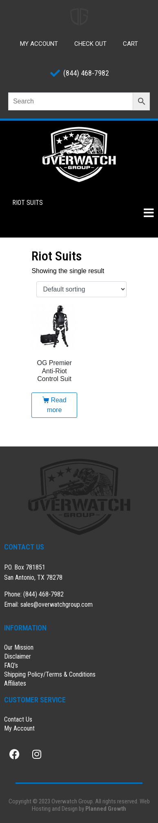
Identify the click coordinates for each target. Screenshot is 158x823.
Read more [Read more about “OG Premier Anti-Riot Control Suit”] (57, 405)
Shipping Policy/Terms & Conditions (50, 674)
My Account (39, 43)
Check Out (90, 43)
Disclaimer (17, 656)
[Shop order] (81, 289)
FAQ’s (11, 665)
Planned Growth (105, 808)
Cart (130, 43)
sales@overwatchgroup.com (56, 604)
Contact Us (18, 719)
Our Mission (18, 647)
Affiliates (15, 683)
